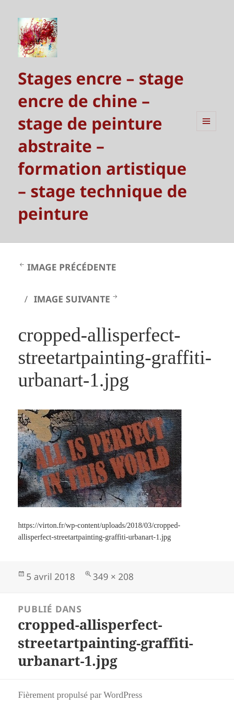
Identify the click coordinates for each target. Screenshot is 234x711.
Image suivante (72, 299)
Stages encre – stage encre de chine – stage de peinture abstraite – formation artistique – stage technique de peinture (102, 145)
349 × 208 (113, 576)
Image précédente (71, 267)
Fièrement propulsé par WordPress (80, 695)
